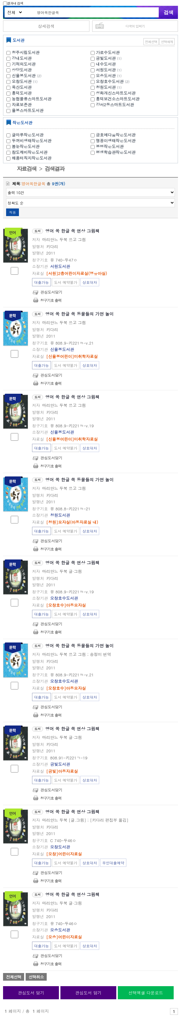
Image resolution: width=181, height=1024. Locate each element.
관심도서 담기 (31, 993)
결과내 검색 (13, 3)
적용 (12, 212)
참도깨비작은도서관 (30, 152)
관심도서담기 (51, 292)
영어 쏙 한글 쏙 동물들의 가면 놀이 (79, 314)
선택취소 (36, 977)
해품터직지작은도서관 (32, 158)
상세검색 (46, 26)
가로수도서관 (108, 52)
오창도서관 (22, 81)
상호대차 (89, 282)
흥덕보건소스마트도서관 (117, 99)
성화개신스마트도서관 (116, 93)
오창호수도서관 (110, 81)
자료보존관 (22, 104)
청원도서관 (106, 87)
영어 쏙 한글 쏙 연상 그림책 (72, 231)
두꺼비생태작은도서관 (32, 140)
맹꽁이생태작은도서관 (116, 140)
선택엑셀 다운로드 (146, 993)
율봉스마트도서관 (28, 110)
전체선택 (151, 41)
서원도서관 (106, 70)
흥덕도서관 (22, 93)
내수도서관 (106, 64)
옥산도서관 (22, 87)
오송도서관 (106, 75)
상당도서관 (22, 70)
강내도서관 (22, 58)
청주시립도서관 (26, 52)
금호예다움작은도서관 (116, 135)
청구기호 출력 (50, 300)
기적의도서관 (24, 64)
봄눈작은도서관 (26, 146)
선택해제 (167, 41)
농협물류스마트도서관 (32, 99)
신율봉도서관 (24, 75)
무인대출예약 (113, 862)
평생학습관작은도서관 (116, 152)
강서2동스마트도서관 (115, 104)
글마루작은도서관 (28, 135)
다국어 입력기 (135, 26)
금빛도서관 (106, 58)
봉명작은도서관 (110, 146)
